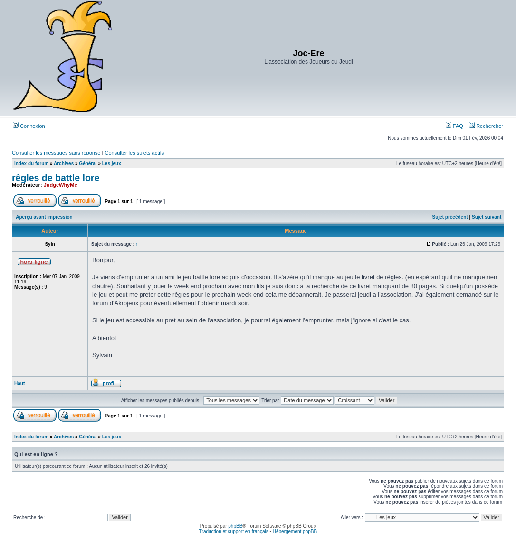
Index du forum (31, 163)
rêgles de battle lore (55, 178)
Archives (64, 163)
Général (87, 163)
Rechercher (486, 126)
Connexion (29, 126)
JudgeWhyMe (60, 185)
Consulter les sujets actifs (134, 152)
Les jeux (111, 163)
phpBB (235, 526)
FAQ (454, 126)
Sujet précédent (450, 217)
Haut (19, 383)
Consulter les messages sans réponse (56, 152)
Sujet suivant (486, 217)
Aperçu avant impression (44, 217)
